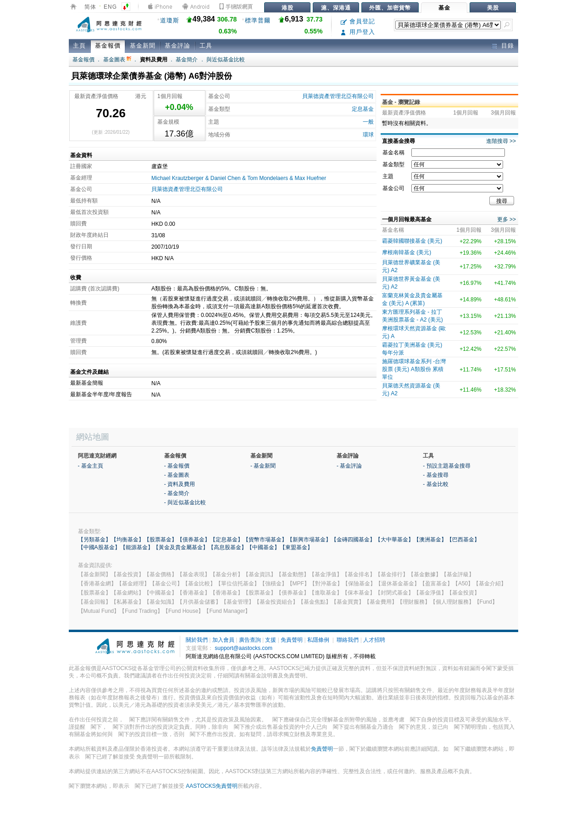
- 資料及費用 (179, 484)
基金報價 (108, 45)
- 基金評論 (349, 466)
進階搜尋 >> (501, 141)
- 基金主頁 (90, 466)
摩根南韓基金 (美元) (406, 252)
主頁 (79, 45)
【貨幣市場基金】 (265, 539)
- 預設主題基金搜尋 (446, 466)
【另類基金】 (94, 539)
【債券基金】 (193, 539)
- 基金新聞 (263, 466)
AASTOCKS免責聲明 (212, 786)
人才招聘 (374, 640)
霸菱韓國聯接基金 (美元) (412, 241)
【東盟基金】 (296, 547)
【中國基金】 (263, 547)
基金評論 (177, 45)
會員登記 (358, 21)
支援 (270, 640)
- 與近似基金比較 (185, 502)
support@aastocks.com (243, 648)
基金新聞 (142, 45)
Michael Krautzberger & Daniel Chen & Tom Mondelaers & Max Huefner (238, 178)
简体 (90, 7)
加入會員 (223, 640)
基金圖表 (117, 59)
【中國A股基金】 (99, 547)
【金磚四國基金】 (353, 539)
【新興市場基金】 (309, 539)
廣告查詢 (250, 640)
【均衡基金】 (127, 539)
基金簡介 (187, 59)
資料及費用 (153, 59)
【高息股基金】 (227, 547)
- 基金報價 (176, 466)
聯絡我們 (348, 640)
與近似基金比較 (225, 59)
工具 (205, 45)
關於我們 (197, 640)
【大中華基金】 (394, 539)
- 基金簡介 (176, 493)
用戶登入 (358, 31)
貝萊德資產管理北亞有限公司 (338, 96)
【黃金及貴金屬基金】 (180, 547)
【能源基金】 (136, 547)
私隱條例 (318, 640)
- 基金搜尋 (435, 475)
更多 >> (506, 219)
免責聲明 (292, 640)
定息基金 (363, 109)
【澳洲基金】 (430, 539)
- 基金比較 (435, 484)
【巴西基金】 (463, 539)
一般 (368, 122)
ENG (110, 7)
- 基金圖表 (176, 475)
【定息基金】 (226, 539)
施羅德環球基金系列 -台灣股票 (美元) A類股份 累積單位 (414, 369)
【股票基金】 (160, 539)
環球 (368, 134)
